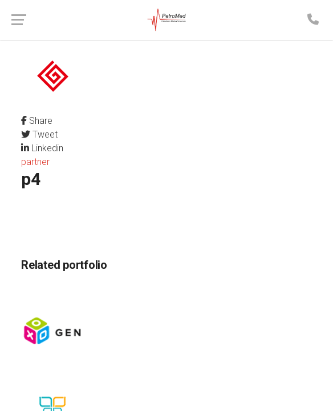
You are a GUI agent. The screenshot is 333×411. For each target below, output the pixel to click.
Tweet (39, 134)
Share (36, 120)
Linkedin (42, 148)
